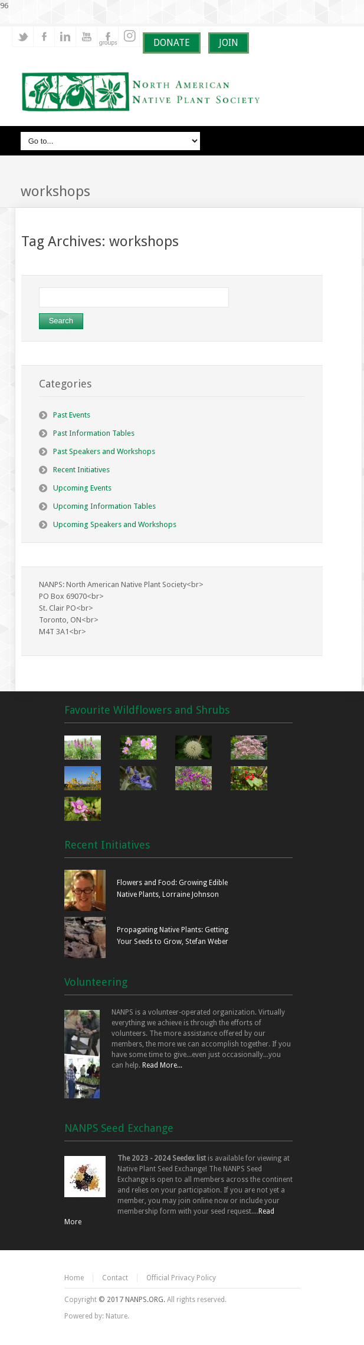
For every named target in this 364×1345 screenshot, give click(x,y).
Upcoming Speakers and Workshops (114, 524)
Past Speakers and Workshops (104, 451)
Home (74, 1278)
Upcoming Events (82, 487)
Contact (115, 1278)
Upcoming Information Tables (104, 506)
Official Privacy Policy (181, 1278)
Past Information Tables (94, 433)
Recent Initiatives (81, 469)
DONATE (171, 42)
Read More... (162, 1065)
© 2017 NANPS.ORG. (132, 1300)
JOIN (228, 42)
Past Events (71, 414)
